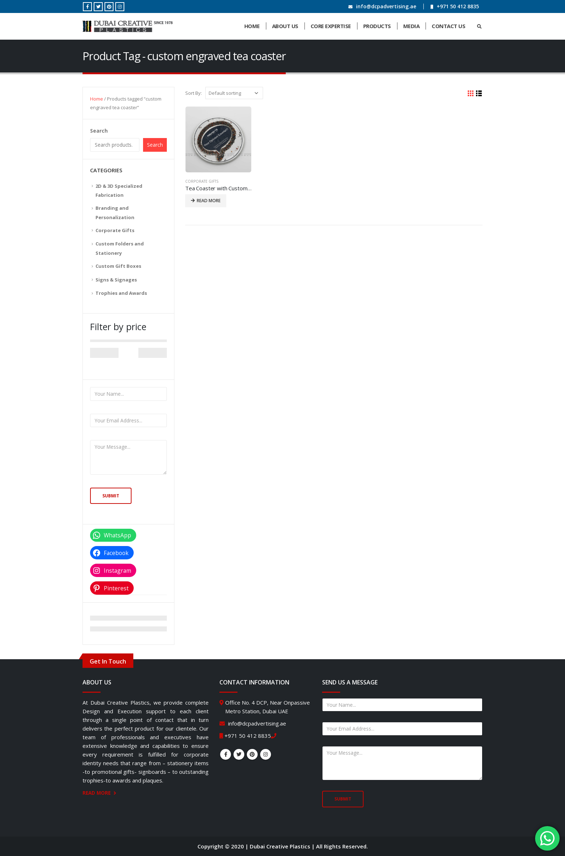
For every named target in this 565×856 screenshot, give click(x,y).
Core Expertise (331, 26)
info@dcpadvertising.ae (386, 6)
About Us (285, 26)
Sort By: (193, 93)
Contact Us (448, 26)
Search (99, 130)
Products (377, 26)
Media (411, 26)
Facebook (225, 754)
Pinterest (252, 754)
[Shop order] (234, 93)
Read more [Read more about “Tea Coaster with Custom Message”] (209, 201)
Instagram (265, 754)
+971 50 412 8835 (458, 6)
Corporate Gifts (201, 181)
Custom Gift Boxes (118, 266)
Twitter (238, 754)
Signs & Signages (116, 279)
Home (252, 26)
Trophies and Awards (121, 293)
